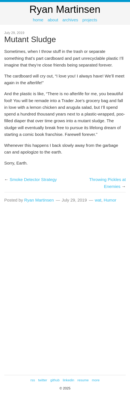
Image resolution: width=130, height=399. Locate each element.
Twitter (42, 380)
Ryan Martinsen (39, 200)
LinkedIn (68, 380)
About (53, 19)
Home (38, 19)
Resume (83, 380)
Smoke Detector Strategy (33, 179)
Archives (70, 19)
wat (98, 200)
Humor (110, 200)
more (96, 380)
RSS (32, 380)
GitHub (55, 380)
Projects (89, 19)
